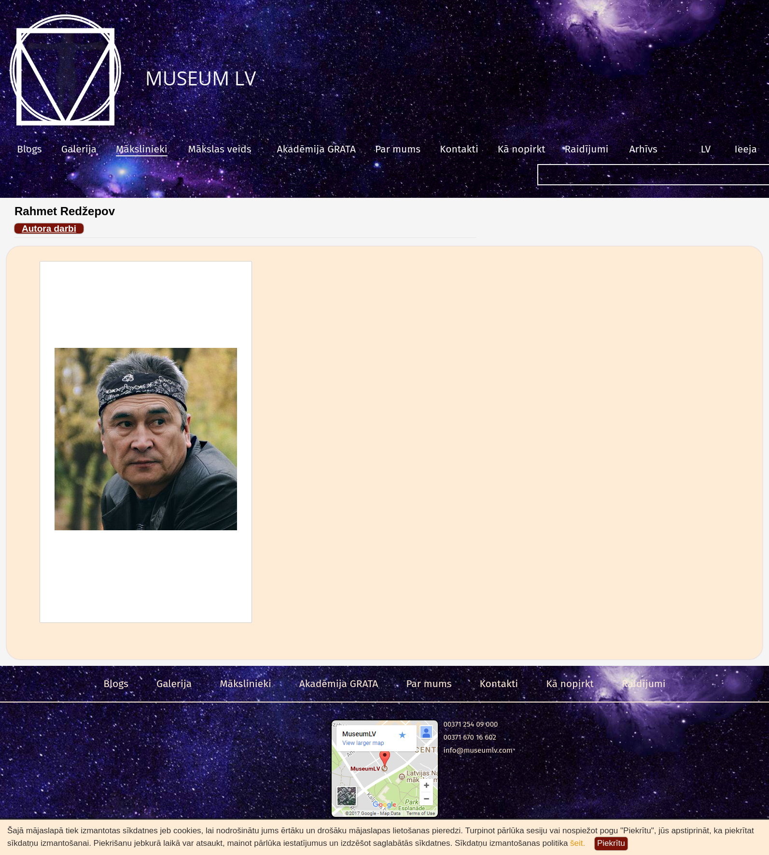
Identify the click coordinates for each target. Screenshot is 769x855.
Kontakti (459, 149)
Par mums (397, 149)
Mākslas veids (220, 149)
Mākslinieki (142, 149)
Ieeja (746, 149)
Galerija (79, 149)
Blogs (29, 149)
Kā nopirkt (521, 149)
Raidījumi (586, 149)
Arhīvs (643, 149)
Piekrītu (611, 843)
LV (706, 149)
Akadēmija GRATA (316, 149)
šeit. (577, 843)
